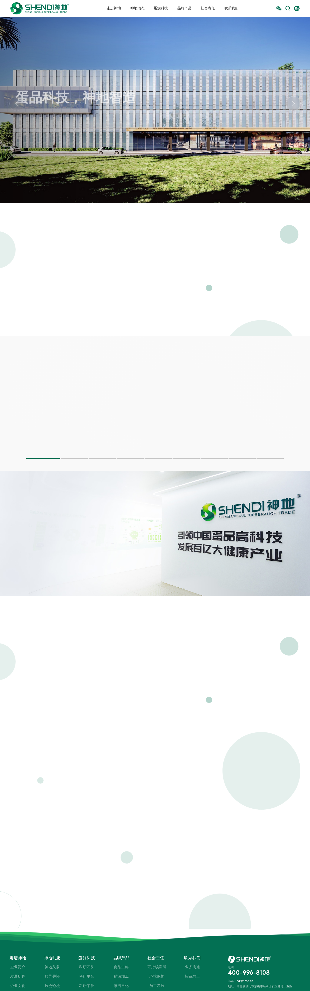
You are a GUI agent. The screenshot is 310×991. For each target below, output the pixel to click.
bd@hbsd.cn (245, 981)
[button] (293, 103)
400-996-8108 (249, 973)
